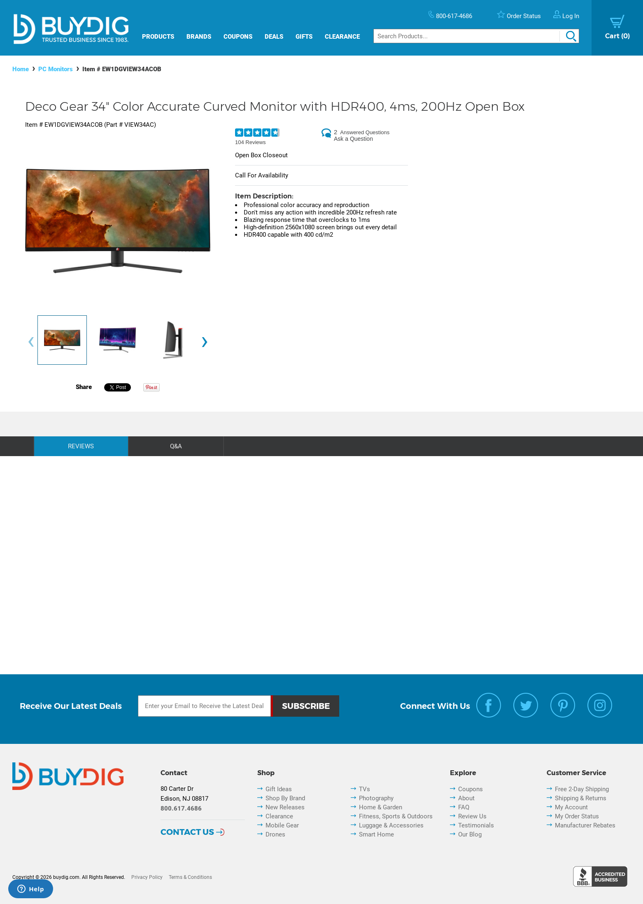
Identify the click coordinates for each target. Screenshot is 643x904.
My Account (571, 807)
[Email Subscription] (204, 706)
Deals (274, 36)
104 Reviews (250, 142)
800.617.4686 (181, 808)
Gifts (304, 36)
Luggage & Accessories (391, 825)
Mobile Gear (282, 825)
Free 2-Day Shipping (582, 789)
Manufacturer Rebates (585, 825)
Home (20, 69)
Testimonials (476, 825)
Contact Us (187, 832)
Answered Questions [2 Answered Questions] (364, 132)
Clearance (342, 36)
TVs (364, 789)
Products (158, 36)
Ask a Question (353, 138)
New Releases (285, 807)
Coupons (238, 36)
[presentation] (31, 342)
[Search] (476, 36)
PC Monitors (55, 69)
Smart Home (376, 834)
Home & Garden (380, 807)
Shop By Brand (285, 798)
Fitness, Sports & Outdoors (396, 816)
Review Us (472, 816)
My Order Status (577, 816)
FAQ (463, 807)
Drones (275, 834)
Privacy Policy (147, 877)
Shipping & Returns (580, 798)
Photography (376, 798)
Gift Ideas (279, 789)
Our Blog (470, 834)
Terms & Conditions (190, 877)
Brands (198, 36)
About (466, 798)
